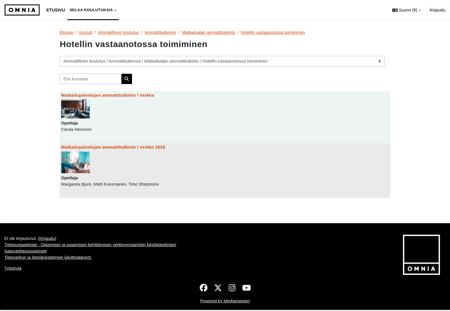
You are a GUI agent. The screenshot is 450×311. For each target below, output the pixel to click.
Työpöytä (13, 289)
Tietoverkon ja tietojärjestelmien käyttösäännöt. (49, 278)
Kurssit (86, 32)
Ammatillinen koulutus (119, 32)
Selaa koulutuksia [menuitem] (91, 10)
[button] (407, 10)
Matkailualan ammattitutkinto (211, 32)
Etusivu (67, 32)
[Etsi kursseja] (91, 79)
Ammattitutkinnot (162, 32)
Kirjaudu (437, 9)
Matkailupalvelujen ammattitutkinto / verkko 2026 (113, 147)
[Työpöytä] (22, 10)
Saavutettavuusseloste (26, 272)
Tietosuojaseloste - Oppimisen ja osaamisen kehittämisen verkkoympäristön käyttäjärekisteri (92, 265)
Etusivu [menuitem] (55, 9)
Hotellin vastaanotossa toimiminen (277, 32)
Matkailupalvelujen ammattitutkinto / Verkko (107, 95)
